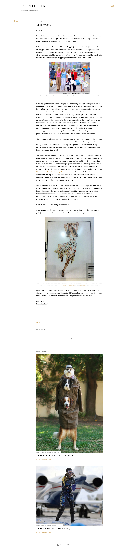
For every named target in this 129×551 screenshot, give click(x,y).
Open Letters (34, 6)
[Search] (112, 6)
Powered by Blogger (64, 545)
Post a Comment (46, 459)
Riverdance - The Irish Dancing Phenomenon (53, 172)
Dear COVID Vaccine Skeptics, (54, 455)
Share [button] (16, 21)
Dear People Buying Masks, (53, 528)
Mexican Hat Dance (68, 285)
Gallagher (83, 285)
